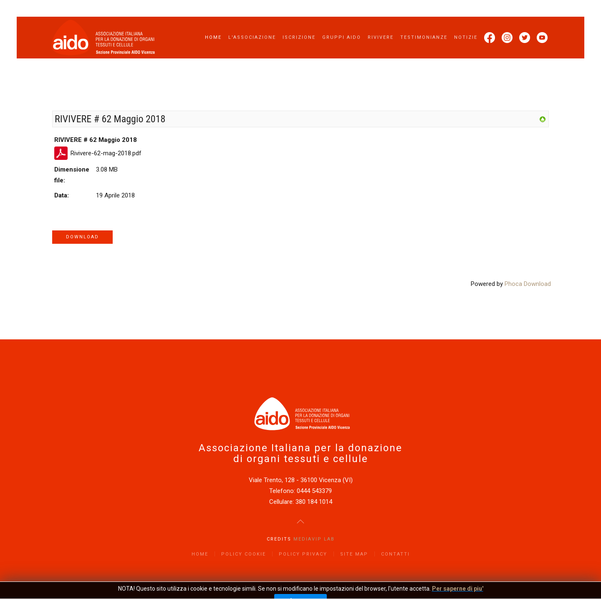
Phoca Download (528, 284)
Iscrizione (299, 37)
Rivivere (381, 37)
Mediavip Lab (314, 539)
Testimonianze (423, 37)
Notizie (465, 37)
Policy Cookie (243, 554)
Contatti (395, 554)
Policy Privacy (303, 554)
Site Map (354, 554)
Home (213, 37)
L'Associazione (252, 37)
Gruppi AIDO (341, 37)
